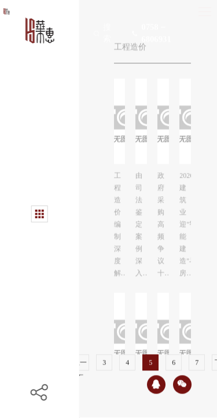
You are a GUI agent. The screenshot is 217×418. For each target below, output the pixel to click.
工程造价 (130, 44)
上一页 (80, 362)
